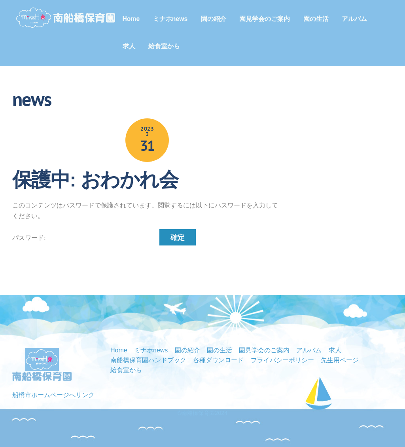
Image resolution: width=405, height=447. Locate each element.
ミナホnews (170, 18)
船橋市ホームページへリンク (53, 395)
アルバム (354, 18)
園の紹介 (214, 18)
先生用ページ (340, 360)
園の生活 (316, 18)
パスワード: (83, 238)
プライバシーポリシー (282, 360)
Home (131, 18)
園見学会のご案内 (265, 18)
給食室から (164, 46)
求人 (129, 46)
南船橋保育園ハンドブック (148, 360)
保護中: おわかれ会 (95, 180)
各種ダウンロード (218, 360)
